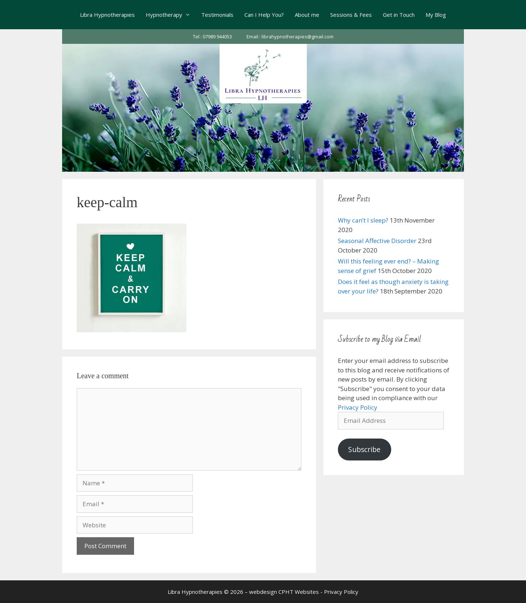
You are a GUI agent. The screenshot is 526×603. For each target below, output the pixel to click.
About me (307, 14)
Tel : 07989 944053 (212, 36)
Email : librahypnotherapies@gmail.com (290, 36)
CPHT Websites (298, 591)
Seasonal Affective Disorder (377, 240)
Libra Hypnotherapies (107, 14)
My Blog (436, 14)
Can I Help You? (264, 14)
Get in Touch (399, 14)
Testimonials (217, 14)
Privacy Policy (357, 407)
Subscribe (364, 449)
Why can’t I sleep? (363, 220)
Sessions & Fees (351, 14)
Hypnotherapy (171, 14)
